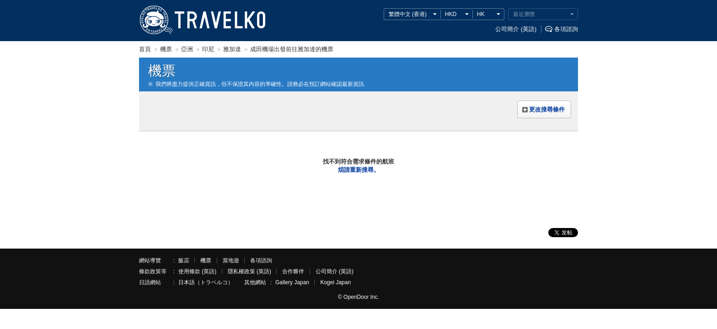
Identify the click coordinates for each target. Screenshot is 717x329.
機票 (205, 260)
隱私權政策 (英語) (249, 271)
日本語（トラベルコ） (205, 282)
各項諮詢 (566, 29)
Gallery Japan (292, 282)
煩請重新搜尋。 (359, 169)
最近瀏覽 (524, 14)
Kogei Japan (335, 282)
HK (481, 14)
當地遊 (231, 260)
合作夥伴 (293, 271)
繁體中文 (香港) (408, 14)
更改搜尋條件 (547, 109)
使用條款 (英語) (197, 271)
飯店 (183, 260)
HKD (450, 14)
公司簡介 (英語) (515, 29)
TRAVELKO (156, 20)
